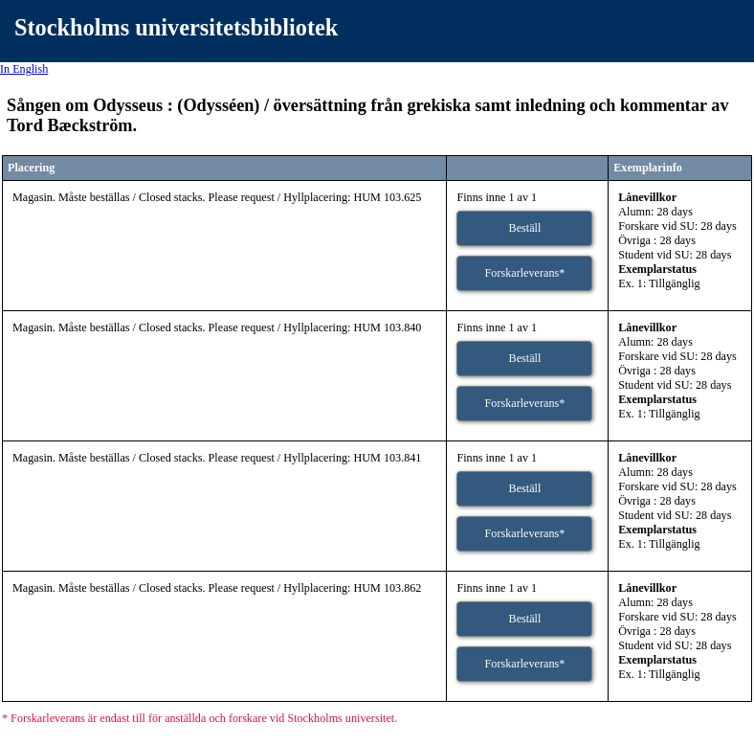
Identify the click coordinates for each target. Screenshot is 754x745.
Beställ (525, 228)
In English (24, 69)
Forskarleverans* (525, 273)
